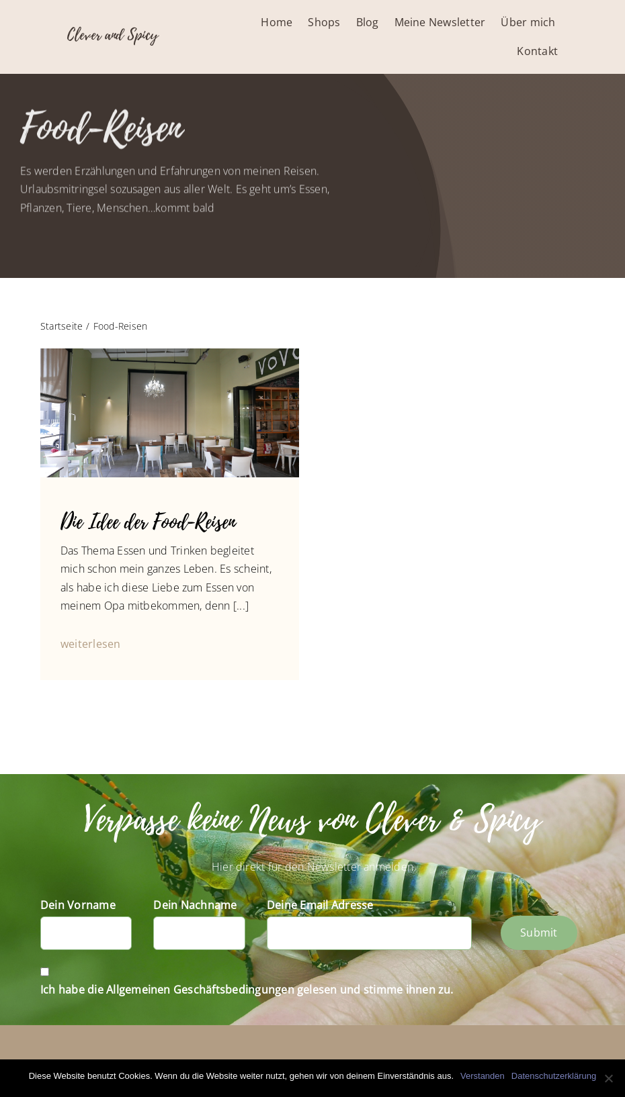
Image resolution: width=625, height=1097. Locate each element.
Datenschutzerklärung (553, 1076)
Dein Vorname (78, 905)
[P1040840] (169, 353)
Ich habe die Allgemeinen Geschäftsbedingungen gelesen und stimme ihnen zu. (247, 989)
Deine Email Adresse (320, 905)
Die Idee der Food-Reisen (147, 522)
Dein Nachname (195, 905)
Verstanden (482, 1076)
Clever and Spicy (112, 35)
